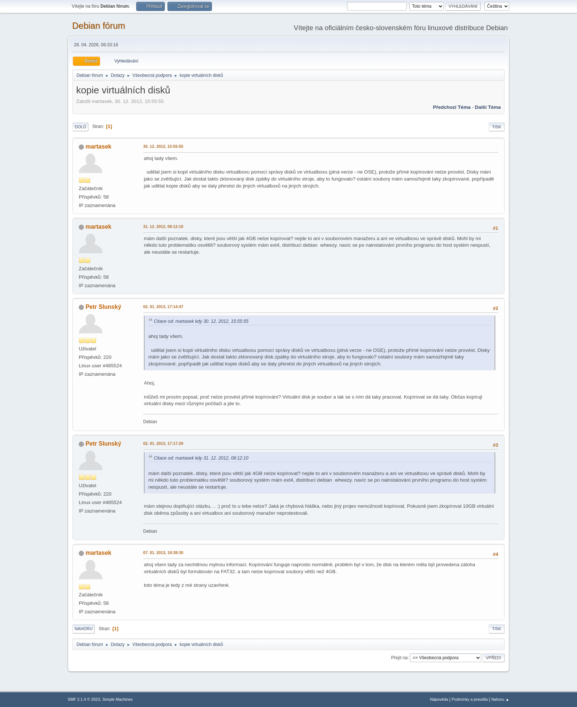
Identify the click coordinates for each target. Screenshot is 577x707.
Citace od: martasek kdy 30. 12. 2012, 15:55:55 (201, 321)
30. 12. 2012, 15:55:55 (163, 146)
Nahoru (83, 628)
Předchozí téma (452, 107)
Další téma (488, 107)
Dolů (80, 127)
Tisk (496, 127)
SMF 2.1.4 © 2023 (84, 699)
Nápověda (439, 699)
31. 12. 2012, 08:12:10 (163, 226)
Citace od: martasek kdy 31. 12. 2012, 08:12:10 (201, 458)
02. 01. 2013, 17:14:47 (163, 306)
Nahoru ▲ (500, 699)
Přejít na (399, 657)
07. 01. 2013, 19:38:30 (163, 552)
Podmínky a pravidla (470, 699)
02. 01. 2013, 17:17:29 (163, 443)
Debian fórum (98, 26)
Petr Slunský (103, 307)
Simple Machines (117, 699)
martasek (98, 146)
